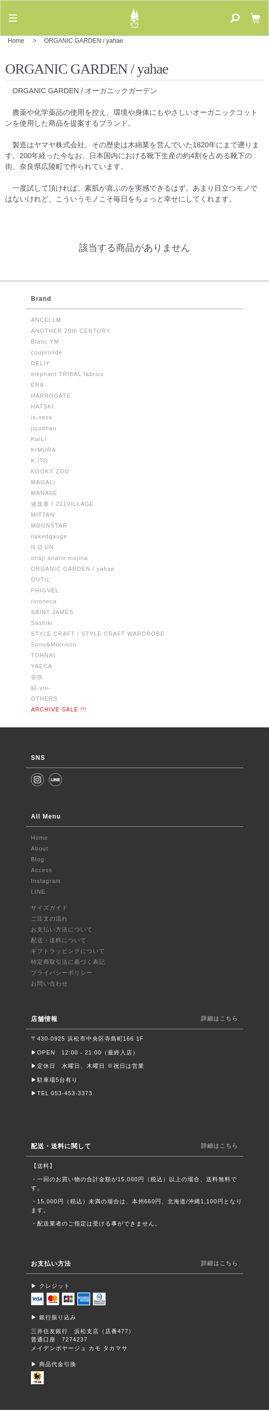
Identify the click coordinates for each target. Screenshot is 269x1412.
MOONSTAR (49, 525)
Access (41, 870)
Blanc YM (45, 341)
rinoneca (44, 601)
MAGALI (43, 482)
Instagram (46, 881)
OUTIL (40, 579)
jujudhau (44, 428)
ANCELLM (46, 320)
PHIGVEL (45, 590)
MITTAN (43, 515)
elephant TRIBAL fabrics (67, 374)
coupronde (46, 352)
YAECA (41, 666)
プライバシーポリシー (62, 972)
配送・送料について (59, 940)
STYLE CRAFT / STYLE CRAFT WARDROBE (97, 634)
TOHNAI (43, 655)
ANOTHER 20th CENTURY (70, 331)
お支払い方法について (62, 929)
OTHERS (44, 698)
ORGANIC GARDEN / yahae (83, 40)
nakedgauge (49, 536)
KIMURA (43, 450)
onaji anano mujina (59, 558)
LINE (38, 892)
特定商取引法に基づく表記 (68, 962)
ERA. (38, 385)
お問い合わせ (49, 983)
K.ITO (39, 460)
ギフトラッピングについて (68, 951)
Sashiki (42, 623)
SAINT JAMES (52, 612)
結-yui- (41, 688)
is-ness (42, 417)
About (39, 848)
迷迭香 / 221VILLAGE (62, 504)
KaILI (39, 439)
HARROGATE (51, 396)
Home (16, 40)
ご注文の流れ (49, 918)
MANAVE (44, 493)
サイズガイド (49, 908)
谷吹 (37, 677)
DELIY (40, 363)
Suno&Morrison (54, 644)
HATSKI (42, 406)
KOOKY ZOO (50, 471)
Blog (37, 859)
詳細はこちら (219, 1018)
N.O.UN (42, 547)
